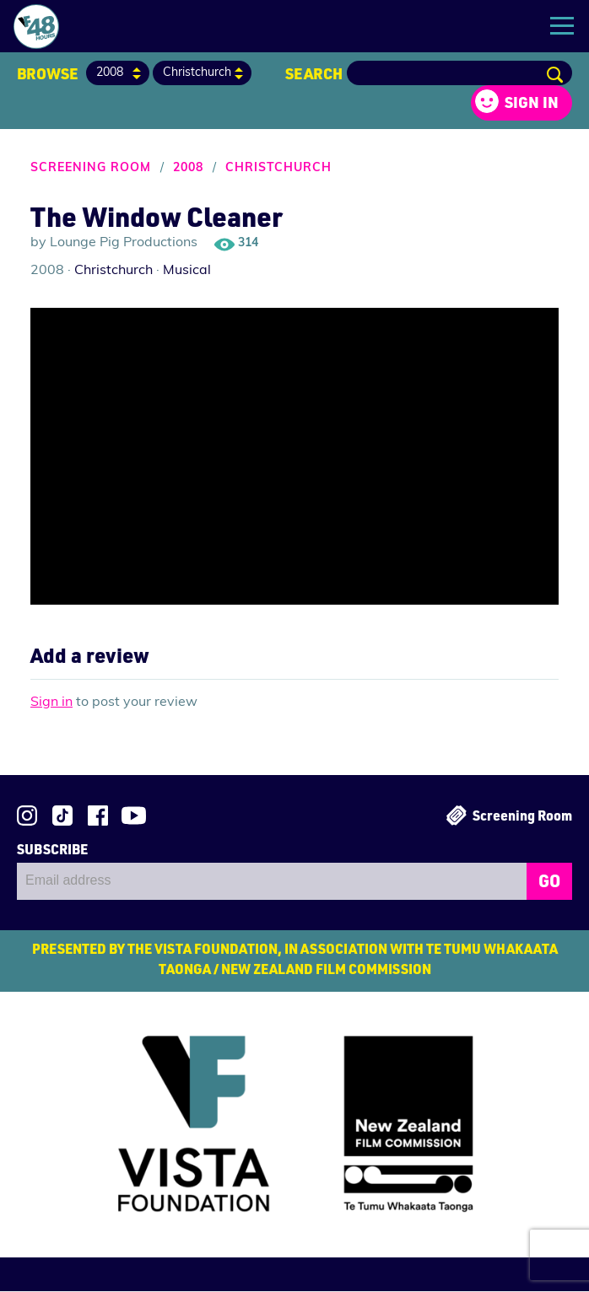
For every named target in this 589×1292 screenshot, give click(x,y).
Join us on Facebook (98, 816)
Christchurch (278, 169)
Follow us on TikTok (62, 816)
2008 (188, 169)
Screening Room (90, 169)
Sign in (532, 103)
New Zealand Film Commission (428, 1131)
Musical (187, 271)
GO (549, 881)
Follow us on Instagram (27, 816)
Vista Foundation (173, 1127)
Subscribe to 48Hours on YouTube (134, 816)
